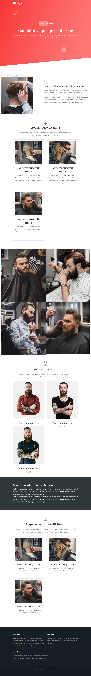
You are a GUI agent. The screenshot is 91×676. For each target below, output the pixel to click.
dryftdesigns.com (49, 670)
